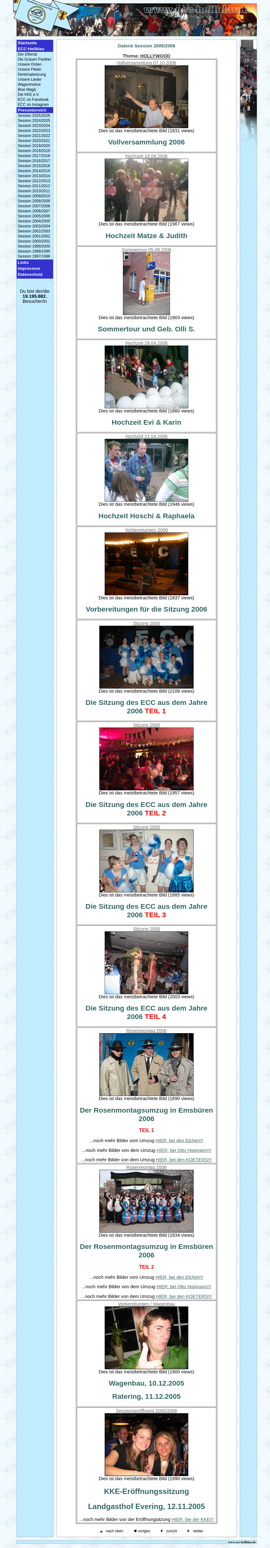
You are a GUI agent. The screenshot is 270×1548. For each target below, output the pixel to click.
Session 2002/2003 (34, 231)
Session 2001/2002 (34, 236)
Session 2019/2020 (34, 146)
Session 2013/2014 (34, 176)
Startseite (27, 43)
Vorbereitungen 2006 (146, 529)
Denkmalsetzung (32, 74)
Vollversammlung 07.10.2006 (146, 62)
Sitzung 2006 (146, 623)
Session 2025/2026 (34, 115)
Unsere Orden (29, 64)
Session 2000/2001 (34, 241)
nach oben (114, 1531)
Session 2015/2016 (34, 166)
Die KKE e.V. (29, 94)
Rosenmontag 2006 (146, 1030)
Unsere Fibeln (29, 69)
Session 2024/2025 (34, 120)
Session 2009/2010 (34, 196)
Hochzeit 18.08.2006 (146, 156)
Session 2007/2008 (34, 206)
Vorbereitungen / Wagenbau (146, 1303)
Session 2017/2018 (34, 156)
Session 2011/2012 (34, 186)
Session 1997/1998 (34, 256)
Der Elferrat (27, 54)
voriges (144, 1531)
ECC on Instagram (33, 104)
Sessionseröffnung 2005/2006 (146, 1410)
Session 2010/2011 (34, 191)
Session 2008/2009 (34, 201)
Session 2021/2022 (34, 136)
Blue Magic (27, 89)
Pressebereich (32, 110)
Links (23, 262)
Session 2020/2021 (34, 141)
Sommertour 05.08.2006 (146, 249)
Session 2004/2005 (34, 221)
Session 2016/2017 (34, 161)
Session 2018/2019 (34, 151)
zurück (171, 1531)
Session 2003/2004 (34, 226)
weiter (198, 1531)
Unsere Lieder (29, 79)
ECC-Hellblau (31, 48)
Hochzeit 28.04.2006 (146, 343)
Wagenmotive (29, 84)
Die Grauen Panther (35, 59)
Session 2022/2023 (34, 130)
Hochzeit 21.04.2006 (146, 436)
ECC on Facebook (33, 99)
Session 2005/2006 (34, 216)
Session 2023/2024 (34, 125)
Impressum (29, 268)
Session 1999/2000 (34, 246)
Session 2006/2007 (34, 211)
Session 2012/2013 (34, 181)
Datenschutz (30, 274)
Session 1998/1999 (34, 251)
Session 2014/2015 (34, 171)
